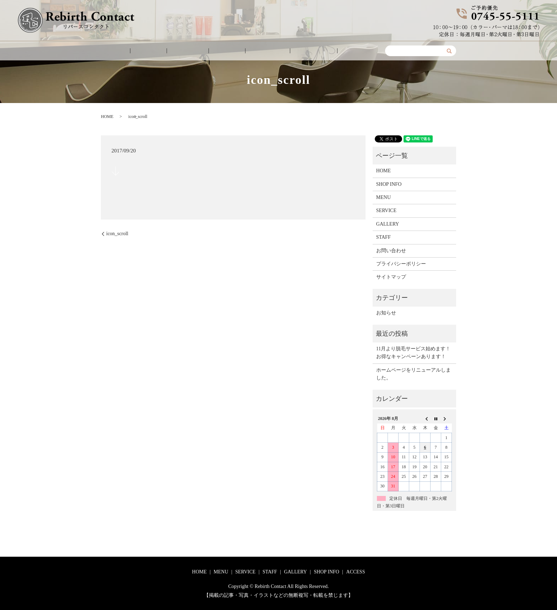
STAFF (226, 51)
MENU (164, 51)
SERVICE (195, 51)
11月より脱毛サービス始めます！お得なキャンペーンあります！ (413, 352)
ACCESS (333, 51)
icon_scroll (117, 233)
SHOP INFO (297, 51)
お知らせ (386, 312)
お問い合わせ (391, 250)
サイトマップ (391, 277)
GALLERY (258, 51)
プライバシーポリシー (401, 263)
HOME (136, 51)
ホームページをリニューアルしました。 (413, 373)
